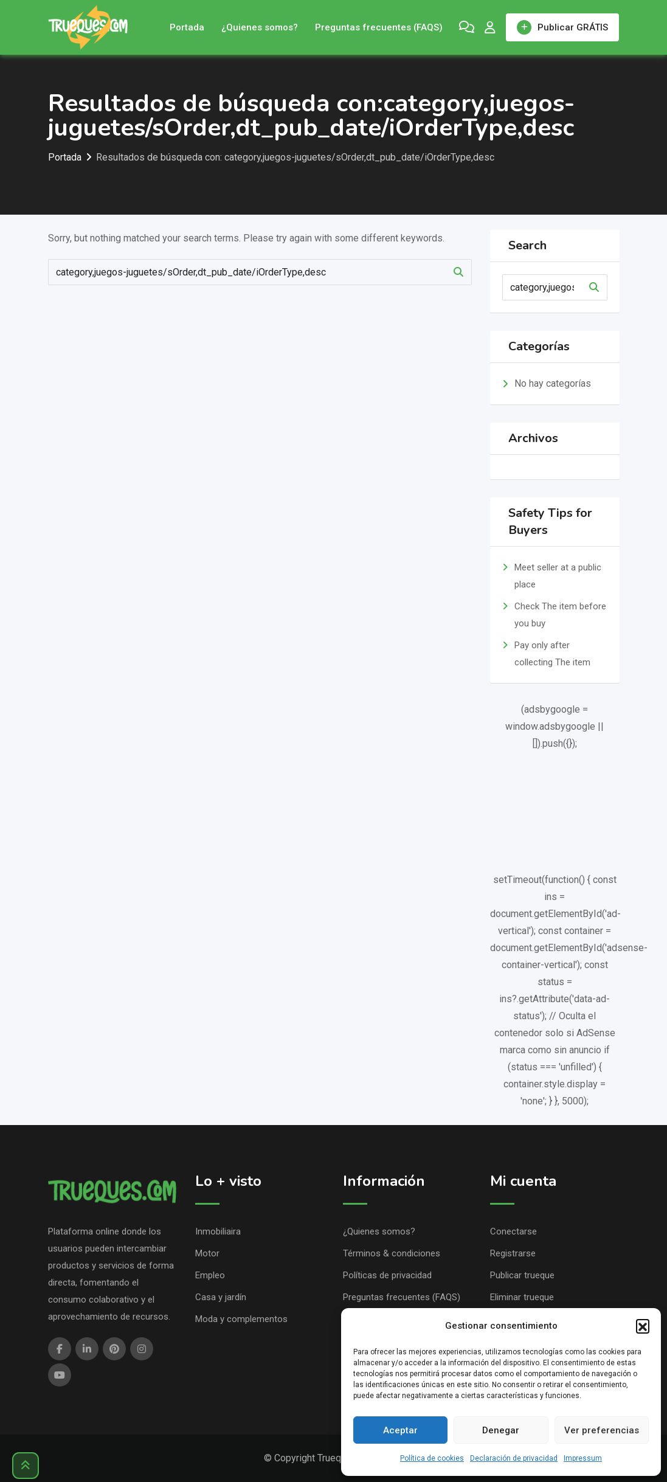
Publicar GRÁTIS (562, 27)
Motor (207, 1253)
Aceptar (400, 1430)
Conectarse (513, 1231)
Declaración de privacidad (514, 1458)
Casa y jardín (220, 1297)
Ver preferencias (601, 1430)
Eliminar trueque (522, 1297)
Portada (187, 27)
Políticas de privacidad (387, 1275)
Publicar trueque (522, 1275)
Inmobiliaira (218, 1231)
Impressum (583, 1458)
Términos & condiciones (391, 1253)
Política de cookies (432, 1458)
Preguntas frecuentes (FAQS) (379, 27)
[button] (643, 1326)
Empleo (210, 1275)
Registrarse (513, 1253)
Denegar (500, 1430)
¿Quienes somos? (259, 27)
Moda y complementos (241, 1319)
